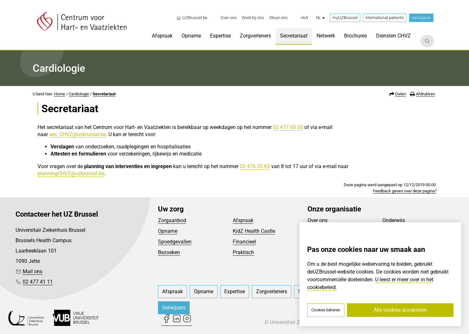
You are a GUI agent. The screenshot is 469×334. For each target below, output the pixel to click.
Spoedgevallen (175, 242)
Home (59, 94)
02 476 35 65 (255, 166)
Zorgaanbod (172, 220)
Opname (167, 231)
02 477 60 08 (288, 127)
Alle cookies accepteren (400, 310)
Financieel (244, 242)
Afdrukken (425, 94)
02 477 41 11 (38, 282)
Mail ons (32, 271)
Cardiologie (79, 94)
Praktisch (243, 252)
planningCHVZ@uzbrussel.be (71, 173)
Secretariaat (104, 94)
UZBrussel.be (191, 17)
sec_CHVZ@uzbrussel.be (77, 134)
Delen (400, 94)
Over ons (317, 220)
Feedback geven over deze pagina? (405, 191)
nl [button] (320, 17)
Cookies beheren (325, 310)
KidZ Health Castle (254, 231)
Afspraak (243, 220)
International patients (384, 17)
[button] (304, 17)
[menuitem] (228, 18)
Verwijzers (421, 17)
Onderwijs (393, 220)
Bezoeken (169, 252)
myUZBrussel (345, 17)
